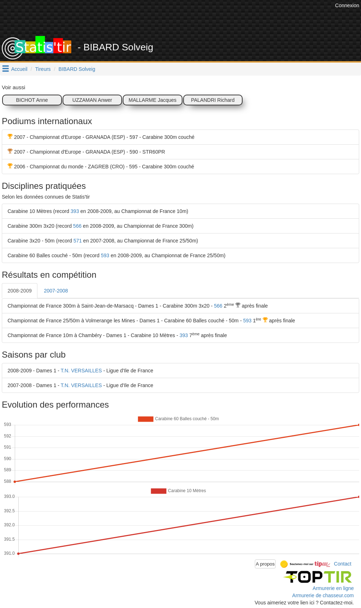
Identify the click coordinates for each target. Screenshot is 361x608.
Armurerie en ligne (333, 588)
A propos (265, 564)
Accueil (19, 69)
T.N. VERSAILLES (81, 370)
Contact (342, 564)
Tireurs (43, 69)
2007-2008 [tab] (56, 291)
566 (77, 226)
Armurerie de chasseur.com (323, 595)
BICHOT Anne (32, 100)
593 (105, 255)
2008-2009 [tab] (20, 291)
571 (77, 241)
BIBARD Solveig (77, 69)
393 (75, 211)
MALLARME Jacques (152, 100)
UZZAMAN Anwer (92, 100)
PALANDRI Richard (213, 100)
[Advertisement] (202, 18)
